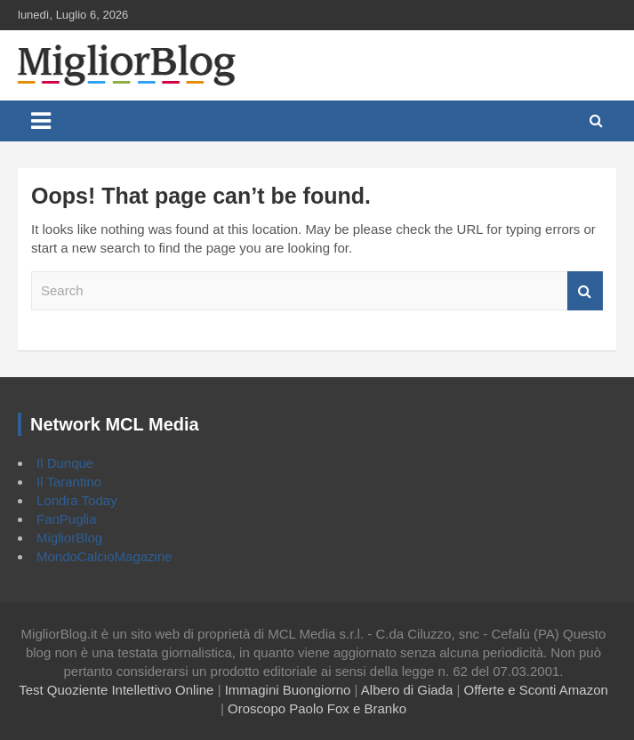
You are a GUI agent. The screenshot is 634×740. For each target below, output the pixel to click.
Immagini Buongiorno (288, 689)
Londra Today (76, 500)
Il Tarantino (68, 481)
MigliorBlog (69, 537)
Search (585, 291)
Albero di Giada (407, 689)
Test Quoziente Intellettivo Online (116, 689)
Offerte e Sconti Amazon (536, 689)
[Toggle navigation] (41, 121)
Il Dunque (64, 463)
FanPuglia (66, 519)
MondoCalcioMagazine (104, 556)
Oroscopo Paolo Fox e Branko (317, 708)
